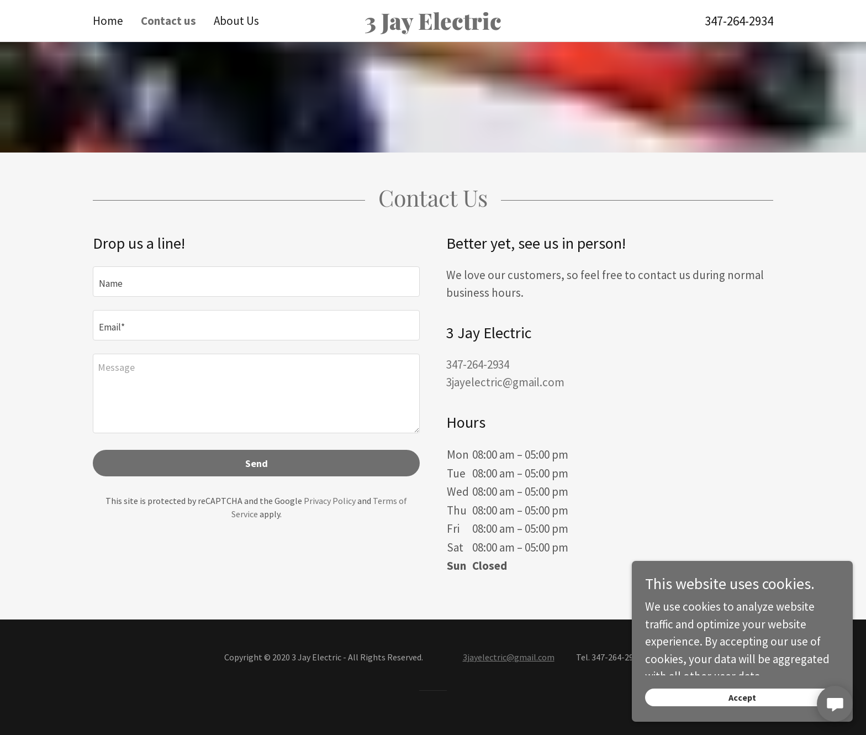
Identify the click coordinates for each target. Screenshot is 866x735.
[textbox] (256, 281)
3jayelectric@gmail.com (509, 657)
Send (256, 463)
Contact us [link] (168, 21)
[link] (433, 25)
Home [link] (108, 20)
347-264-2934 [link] (739, 21)
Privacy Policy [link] (330, 500)
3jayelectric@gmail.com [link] (505, 382)
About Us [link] (236, 20)
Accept (742, 697)
